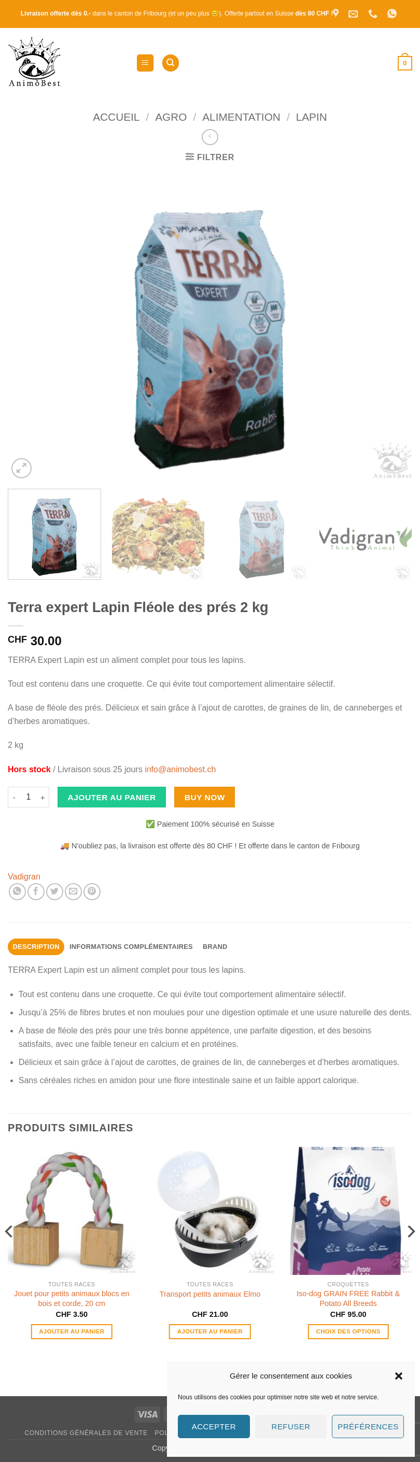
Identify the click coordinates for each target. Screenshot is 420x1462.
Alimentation (241, 117)
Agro (171, 117)
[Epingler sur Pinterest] (92, 891)
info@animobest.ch (180, 769)
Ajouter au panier (112, 797)
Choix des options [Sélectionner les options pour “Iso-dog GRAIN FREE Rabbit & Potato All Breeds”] (348, 1331)
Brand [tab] (215, 946)
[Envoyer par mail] (73, 891)
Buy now (205, 797)
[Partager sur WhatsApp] (17, 891)
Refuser (291, 1426)
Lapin (311, 117)
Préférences (368, 1426)
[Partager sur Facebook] (36, 891)
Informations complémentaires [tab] (131, 946)
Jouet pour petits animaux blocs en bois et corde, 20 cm (71, 1298)
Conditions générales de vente (85, 1433)
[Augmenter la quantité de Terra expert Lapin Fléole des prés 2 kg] (43, 797)
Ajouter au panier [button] (71, 1331)
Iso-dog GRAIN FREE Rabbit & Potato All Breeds (348, 1298)
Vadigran (24, 876)
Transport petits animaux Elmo (210, 1294)
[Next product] (210, 137)
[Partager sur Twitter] (54, 891)
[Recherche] (170, 63)
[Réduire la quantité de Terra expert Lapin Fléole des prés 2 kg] (14, 797)
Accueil (116, 117)
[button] (399, 1376)
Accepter (214, 1426)
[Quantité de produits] (28, 797)
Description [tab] (36, 946)
